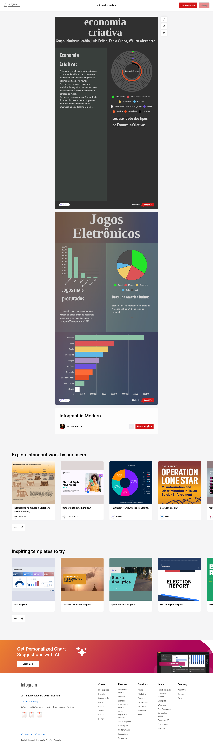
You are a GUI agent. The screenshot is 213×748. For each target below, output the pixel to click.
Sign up (204, 5)
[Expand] (164, 19)
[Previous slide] (15, 527)
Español (49, 727)
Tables (101, 698)
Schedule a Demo (162, 701)
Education (142, 698)
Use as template (188, 5)
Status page (163, 711)
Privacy (34, 688)
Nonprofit (142, 694)
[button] (119, 97)
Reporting (142, 685)
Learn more (28, 657)
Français (57, 727)
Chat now (40, 721)
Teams (140, 702)
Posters (101, 706)
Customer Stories (162, 682)
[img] (70, 263)
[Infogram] (12, 5)
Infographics (103, 677)
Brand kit (121, 688)
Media (140, 677)
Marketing (142, 681)
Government (143, 689)
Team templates (124, 709)
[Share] (164, 26)
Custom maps (124, 717)
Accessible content (122, 693)
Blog (180, 685)
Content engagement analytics (123, 702)
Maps (100, 689)
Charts (101, 694)
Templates (122, 725)
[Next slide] (22, 527)
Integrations (123, 721)
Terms (24, 688)
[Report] (164, 33)
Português (40, 727)
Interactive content (122, 678)
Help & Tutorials (164, 677)
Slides (100, 702)
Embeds (121, 684)
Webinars (162, 692)
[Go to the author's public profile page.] (70, 426)
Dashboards (103, 685)
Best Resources (164, 696)
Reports (101, 681)
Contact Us (26, 721)
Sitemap (161, 716)
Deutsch (31, 727)
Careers (181, 681)
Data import (123, 713)
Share (65, 205)
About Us (182, 677)
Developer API (163, 707)
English (24, 727)
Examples (162, 688)
